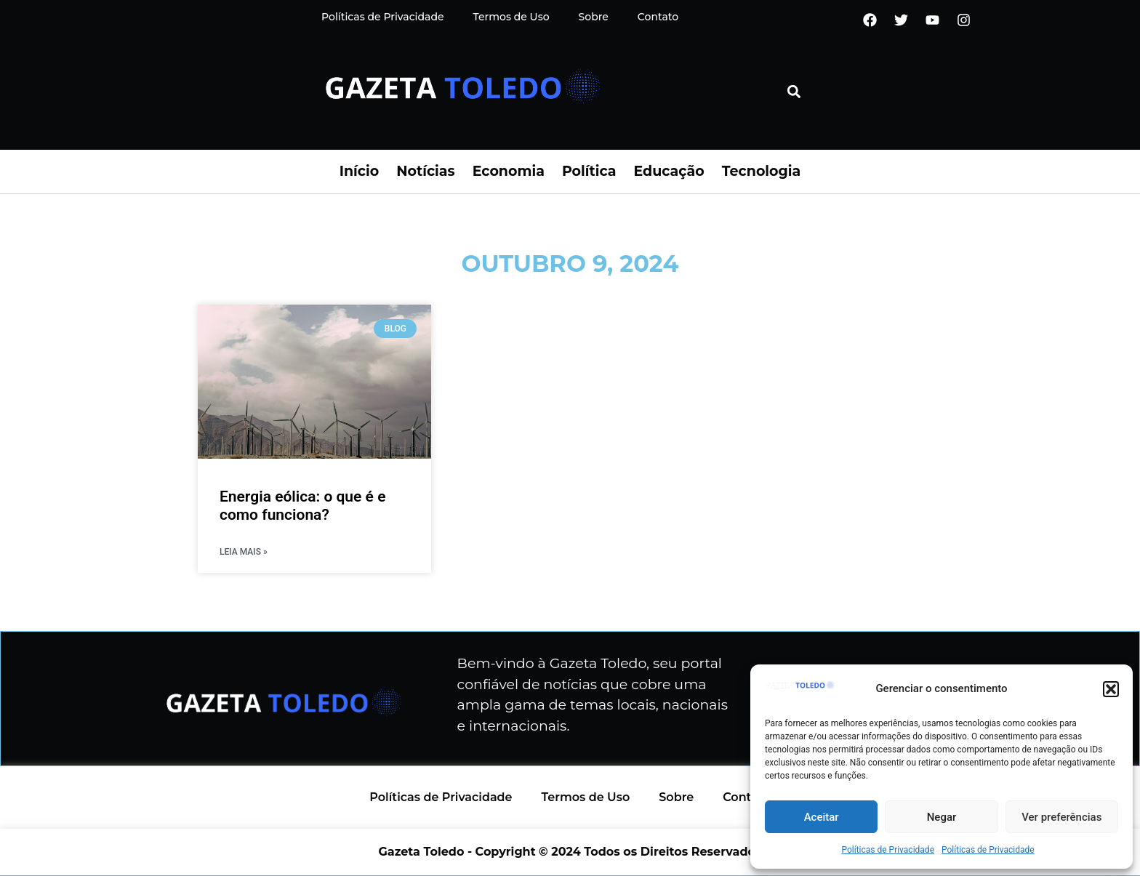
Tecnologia (761, 171)
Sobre (594, 16)
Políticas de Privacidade (887, 850)
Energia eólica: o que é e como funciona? (302, 505)
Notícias (425, 171)
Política (589, 171)
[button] (1111, 689)
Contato (658, 16)
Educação (668, 171)
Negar (942, 817)
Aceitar (821, 817)
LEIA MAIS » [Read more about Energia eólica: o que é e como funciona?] (244, 552)
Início (359, 171)
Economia (509, 171)
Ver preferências (1061, 817)
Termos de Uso (511, 16)
